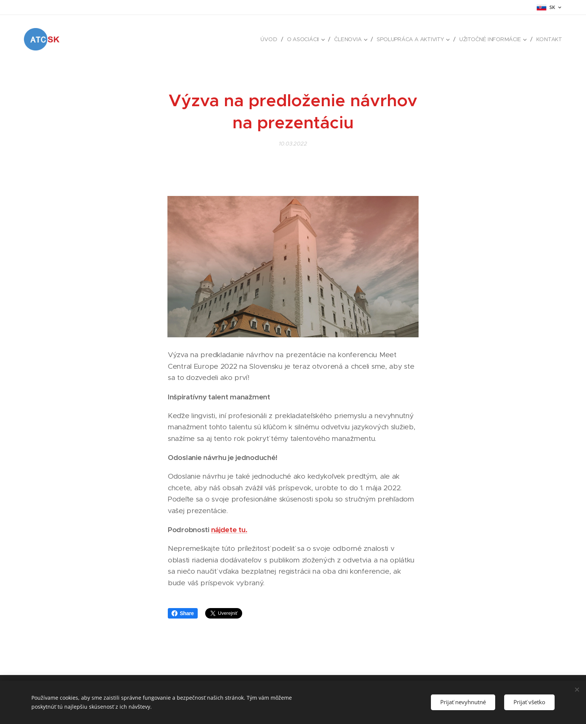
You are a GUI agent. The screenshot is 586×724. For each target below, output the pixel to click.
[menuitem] (270, 39)
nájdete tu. (229, 529)
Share (183, 613)
